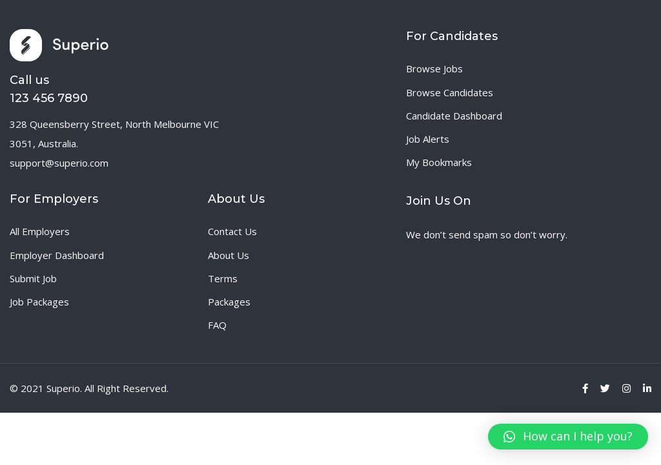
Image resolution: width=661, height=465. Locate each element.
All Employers (40, 231)
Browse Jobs (434, 68)
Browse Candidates (449, 92)
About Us (228, 255)
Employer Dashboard (57, 255)
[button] (568, 437)
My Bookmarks (439, 162)
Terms (223, 278)
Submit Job (33, 278)
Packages (229, 301)
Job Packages (39, 301)
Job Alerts (427, 138)
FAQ (217, 324)
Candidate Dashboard (454, 115)
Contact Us (232, 231)
